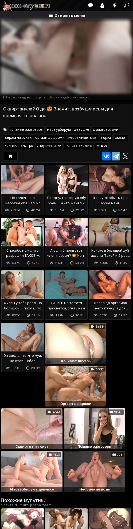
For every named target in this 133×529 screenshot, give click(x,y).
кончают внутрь (19, 145)
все (102, 145)
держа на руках (18, 137)
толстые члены (78, 145)
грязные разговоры (26, 129)
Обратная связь (56, 498)
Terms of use (28, 498)
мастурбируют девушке (68, 129)
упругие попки (49, 145)
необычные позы (82, 137)
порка (106, 137)
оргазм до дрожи (50, 137)
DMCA (9, 498)
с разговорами (105, 129)
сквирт (121, 137)
